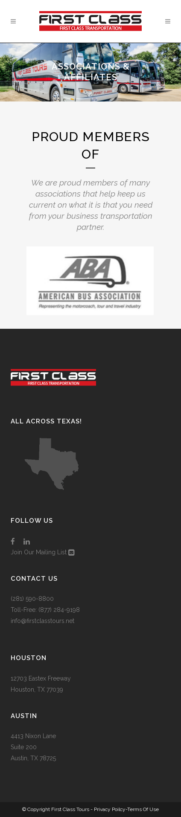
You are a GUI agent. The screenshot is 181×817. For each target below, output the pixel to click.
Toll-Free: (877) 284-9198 (45, 609)
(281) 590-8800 (32, 598)
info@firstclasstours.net (42, 620)
